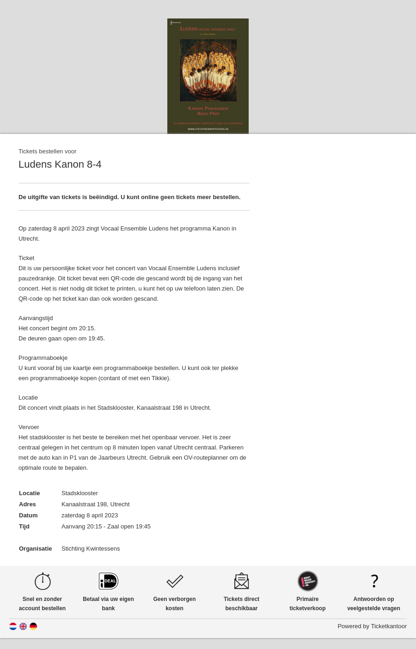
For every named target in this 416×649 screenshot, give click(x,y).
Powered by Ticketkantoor (372, 626)
